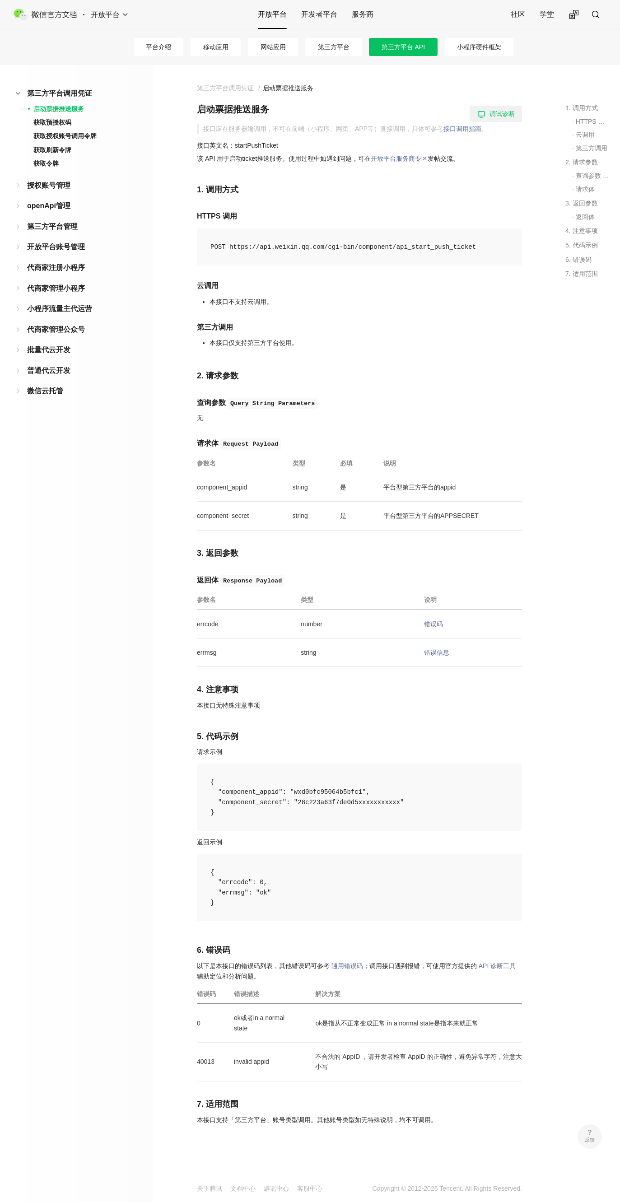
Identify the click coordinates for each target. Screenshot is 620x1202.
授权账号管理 (48, 185)
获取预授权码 (52, 122)
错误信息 (436, 652)
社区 (518, 14)
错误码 (433, 624)
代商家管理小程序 (56, 288)
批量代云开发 (48, 350)
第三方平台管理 (52, 226)
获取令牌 (46, 163)
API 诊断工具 (497, 965)
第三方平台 (334, 47)
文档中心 (243, 1188)
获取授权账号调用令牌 (65, 136)
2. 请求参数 (581, 162)
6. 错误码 (578, 259)
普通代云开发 (48, 370)
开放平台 (272, 14)
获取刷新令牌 (52, 150)
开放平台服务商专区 (399, 158)
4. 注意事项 (581, 230)
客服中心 (309, 1188)
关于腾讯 (209, 1188)
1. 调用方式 (581, 108)
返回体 (585, 216)
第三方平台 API (403, 47)
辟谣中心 (276, 1188)
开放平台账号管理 (56, 247)
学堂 (547, 14)
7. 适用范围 (581, 273)
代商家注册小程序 (56, 267)
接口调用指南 (462, 128)
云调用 (585, 134)
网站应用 (273, 47)
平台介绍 (158, 47)
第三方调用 (591, 148)
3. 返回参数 (581, 203)
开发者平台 (319, 14)
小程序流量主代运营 (59, 308)
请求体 (585, 189)
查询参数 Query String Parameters (593, 175)
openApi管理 (48, 206)
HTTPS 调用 (593, 121)
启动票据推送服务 (58, 108)
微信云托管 (45, 391)
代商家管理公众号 (56, 329)
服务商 (362, 14)
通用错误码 (347, 965)
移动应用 (215, 47)
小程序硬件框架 (479, 47)
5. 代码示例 (581, 245)
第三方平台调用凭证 (59, 93)
